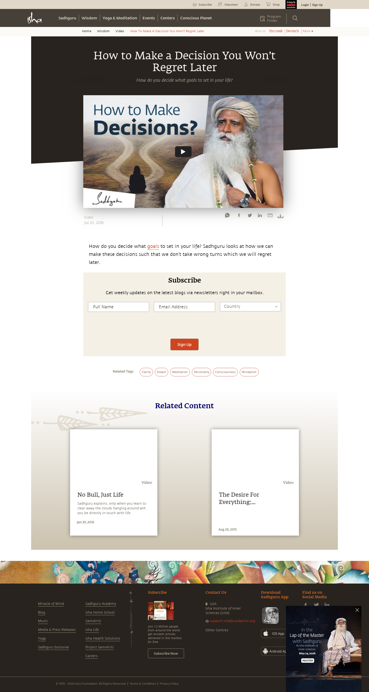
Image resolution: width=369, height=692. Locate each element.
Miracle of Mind (51, 604)
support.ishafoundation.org (232, 621)
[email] (270, 216)
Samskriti (93, 621)
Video (120, 31)
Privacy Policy (169, 683)
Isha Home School (100, 612)
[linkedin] (259, 216)
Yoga (42, 638)
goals (153, 246)
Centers (167, 17)
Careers (91, 656)
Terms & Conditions (143, 683)
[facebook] (239, 216)
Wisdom (89, 17)
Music (43, 621)
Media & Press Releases (57, 630)
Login (305, 5)
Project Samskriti (99, 647)
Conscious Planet (196, 17)
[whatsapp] (227, 216)
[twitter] (249, 216)
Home (86, 31)
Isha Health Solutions (102, 638)
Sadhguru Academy (100, 604)
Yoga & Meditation (120, 17)
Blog (41, 612)
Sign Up (317, 5)
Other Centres (216, 630)
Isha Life (92, 630)
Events (149, 17)
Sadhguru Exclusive (53, 647)
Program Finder (274, 18)
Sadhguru (67, 17)
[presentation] (184, 324)
